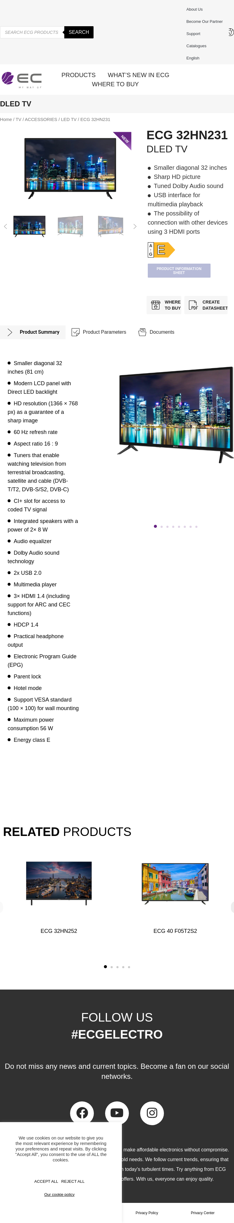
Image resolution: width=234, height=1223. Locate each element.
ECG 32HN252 (59, 931)
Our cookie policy (59, 1194)
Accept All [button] (46, 1181)
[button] (5, 226)
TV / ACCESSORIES (36, 119)
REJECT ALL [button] (72, 1181)
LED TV (68, 119)
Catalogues (196, 46)
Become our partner (204, 21)
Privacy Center (203, 1213)
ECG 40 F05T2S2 (175, 931)
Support (195, 34)
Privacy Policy (147, 1213)
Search (79, 32)
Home (6, 119)
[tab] (33, 332)
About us (194, 9)
